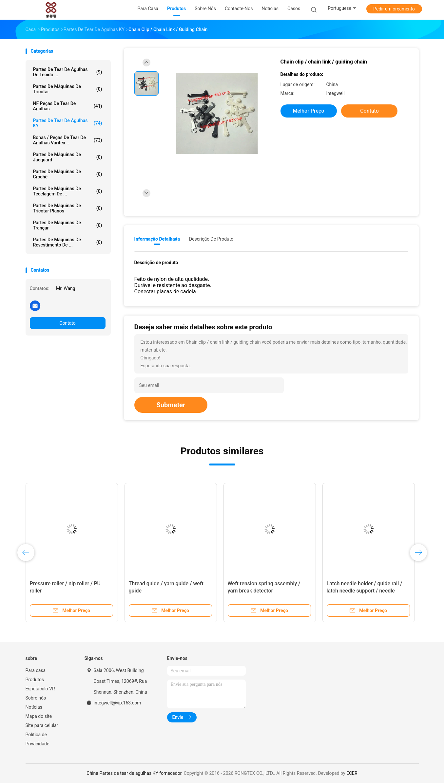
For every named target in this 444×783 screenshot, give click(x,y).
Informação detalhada (157, 239)
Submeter (171, 405)
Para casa (36, 670)
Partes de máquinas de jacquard (67, 157)
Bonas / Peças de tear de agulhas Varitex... (67, 140)
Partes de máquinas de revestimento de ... (67, 242)
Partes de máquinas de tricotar (67, 89)
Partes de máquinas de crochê (67, 174)
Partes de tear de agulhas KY (67, 123)
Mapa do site (39, 716)
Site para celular (42, 725)
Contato (67, 323)
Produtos (35, 679)
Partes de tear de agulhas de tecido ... (67, 72)
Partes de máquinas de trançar (67, 225)
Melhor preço (308, 111)
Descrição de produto (211, 239)
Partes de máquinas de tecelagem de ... (67, 191)
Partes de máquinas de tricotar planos (67, 208)
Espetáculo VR (40, 688)
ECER (351, 773)
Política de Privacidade (37, 739)
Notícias (34, 707)
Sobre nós (36, 698)
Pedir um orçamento (394, 8)
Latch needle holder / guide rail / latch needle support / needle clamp (364, 590)
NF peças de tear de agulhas (67, 106)
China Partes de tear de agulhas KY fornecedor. (135, 773)
